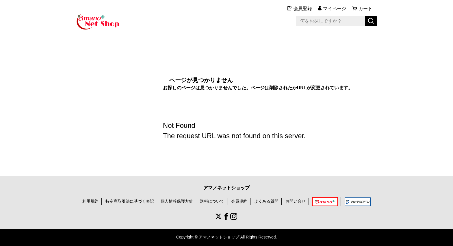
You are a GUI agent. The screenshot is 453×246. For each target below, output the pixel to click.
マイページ (334, 8)
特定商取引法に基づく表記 (129, 201)
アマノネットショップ (226, 187)
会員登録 (303, 8)
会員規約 (239, 201)
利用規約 (90, 201)
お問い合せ (295, 201)
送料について (212, 201)
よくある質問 (266, 201)
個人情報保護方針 (177, 201)
